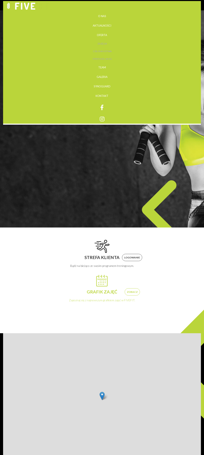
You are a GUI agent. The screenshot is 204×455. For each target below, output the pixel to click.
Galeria (102, 77)
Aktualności (102, 25)
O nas (102, 16)
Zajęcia (102, 43)
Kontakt (102, 95)
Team (102, 67)
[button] (102, 396)
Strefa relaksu (102, 58)
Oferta (102, 35)
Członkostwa (102, 51)
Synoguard (102, 86)
